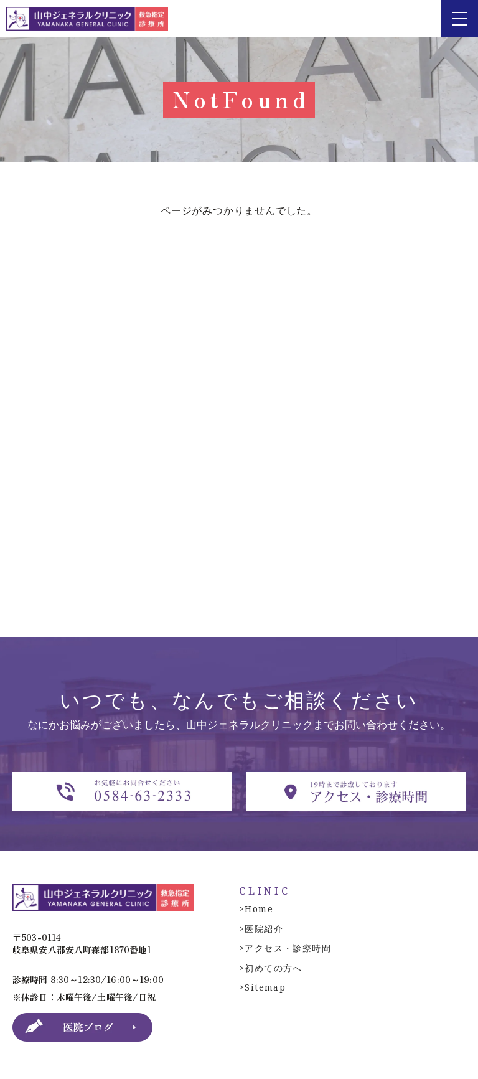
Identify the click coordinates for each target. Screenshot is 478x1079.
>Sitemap (262, 987)
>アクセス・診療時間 (285, 948)
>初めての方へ (270, 968)
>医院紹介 (261, 929)
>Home (256, 909)
